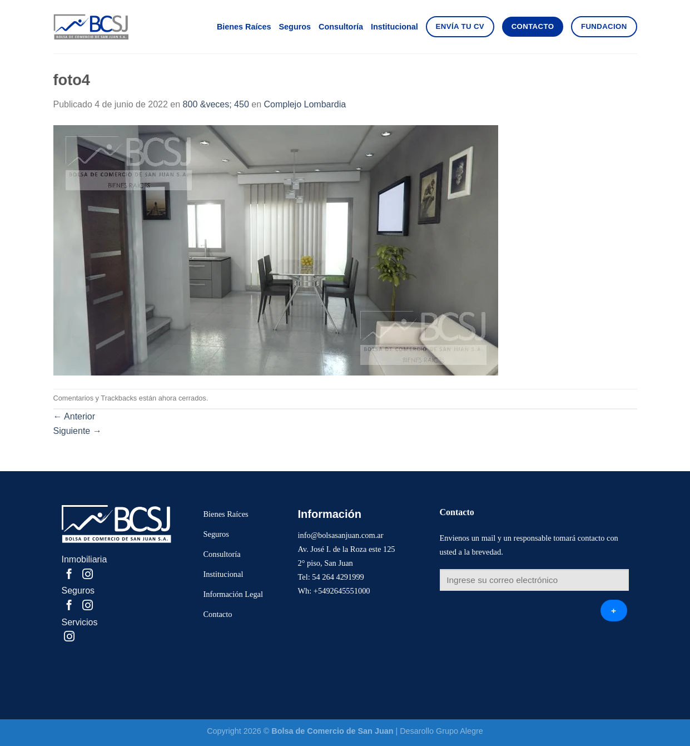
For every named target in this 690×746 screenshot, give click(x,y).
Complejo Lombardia (305, 104)
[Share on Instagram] (87, 575)
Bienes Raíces (244, 26)
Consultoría (341, 26)
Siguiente (77, 431)
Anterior (74, 416)
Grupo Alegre (459, 731)
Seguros (295, 26)
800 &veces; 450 (216, 104)
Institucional (394, 26)
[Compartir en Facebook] (69, 575)
